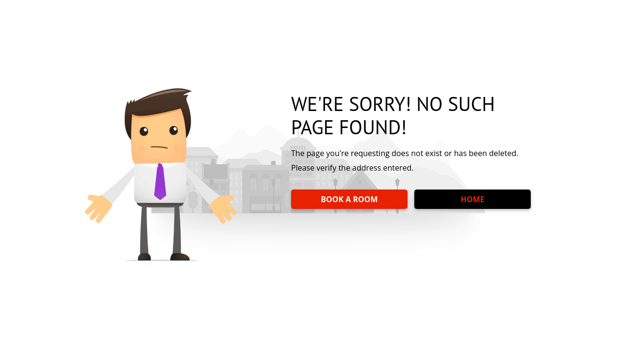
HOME (472, 199)
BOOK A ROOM (349, 199)
